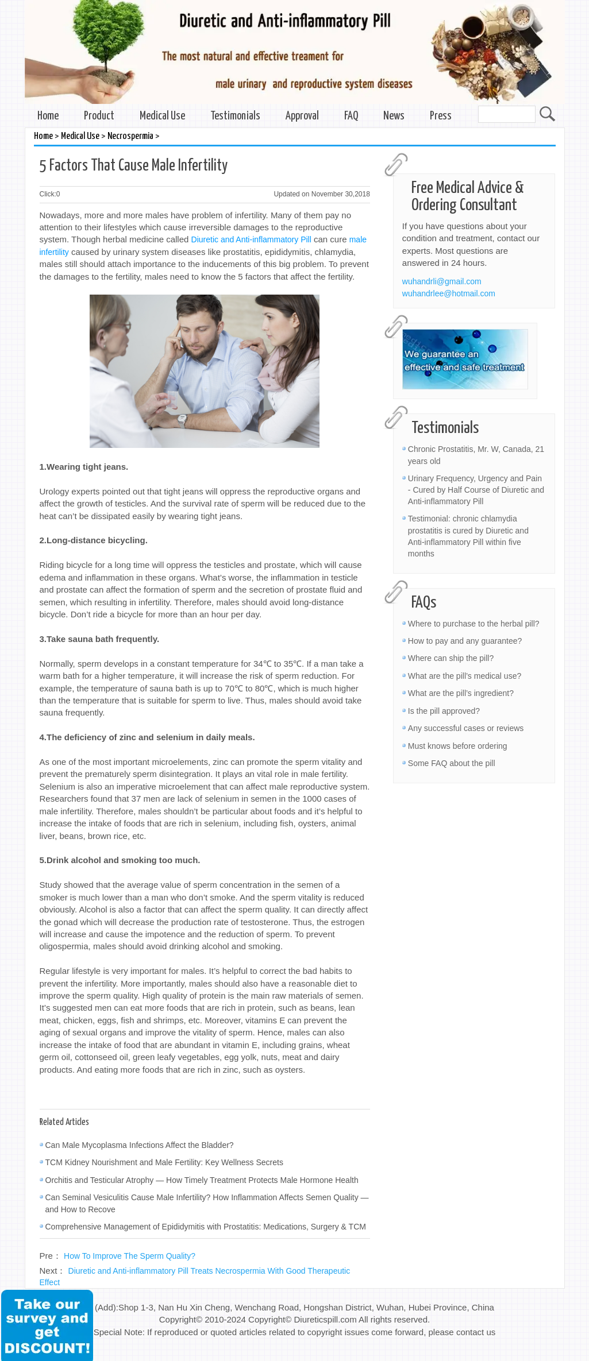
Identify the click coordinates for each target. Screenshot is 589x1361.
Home (48, 116)
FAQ (351, 116)
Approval (302, 116)
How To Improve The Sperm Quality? (129, 1256)
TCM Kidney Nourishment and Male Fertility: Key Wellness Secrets (164, 1162)
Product (99, 116)
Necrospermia (130, 136)
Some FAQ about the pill (451, 763)
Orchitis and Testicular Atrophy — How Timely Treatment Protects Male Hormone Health (202, 1180)
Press (441, 116)
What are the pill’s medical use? (464, 675)
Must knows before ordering (457, 746)
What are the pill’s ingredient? (461, 693)
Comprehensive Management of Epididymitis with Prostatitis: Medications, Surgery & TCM (205, 1226)
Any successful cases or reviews (466, 728)
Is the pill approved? (444, 711)
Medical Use (162, 116)
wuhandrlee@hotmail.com (448, 293)
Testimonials (235, 116)
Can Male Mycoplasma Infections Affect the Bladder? (139, 1145)
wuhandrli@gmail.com (442, 281)
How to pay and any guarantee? (465, 640)
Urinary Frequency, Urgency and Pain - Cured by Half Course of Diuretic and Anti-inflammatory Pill (476, 490)
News (394, 116)
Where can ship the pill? (451, 658)
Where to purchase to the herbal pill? (474, 623)
